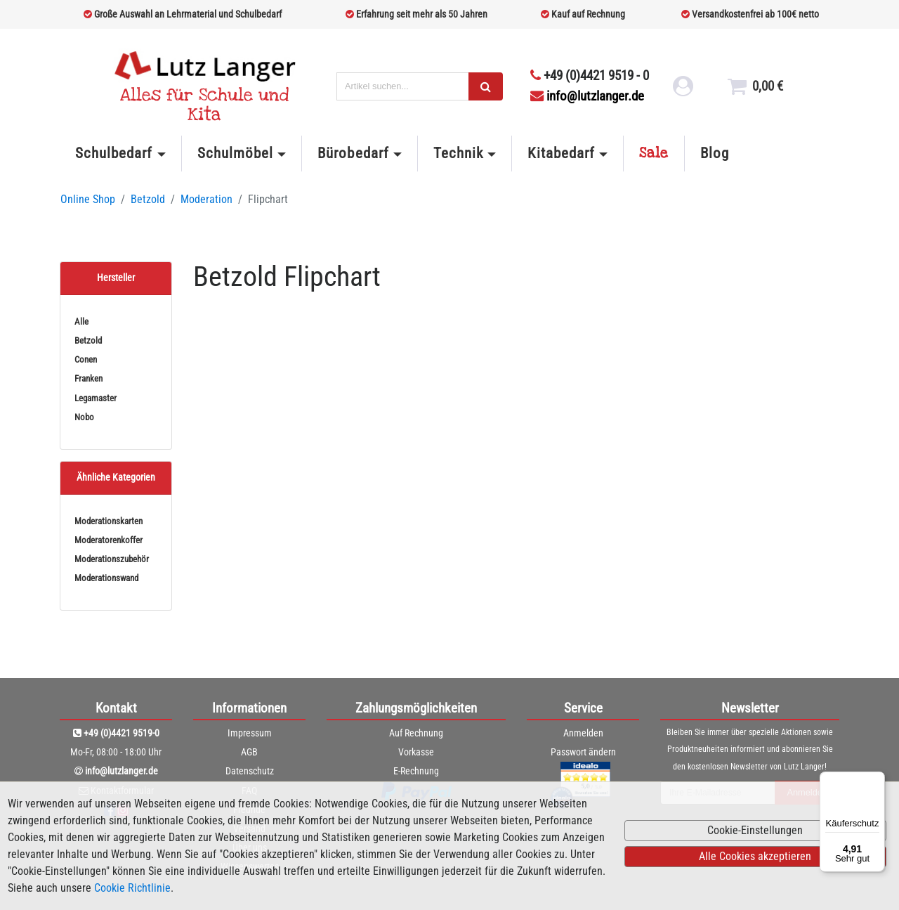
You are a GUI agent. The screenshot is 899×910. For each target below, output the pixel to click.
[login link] (680, 92)
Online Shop (87, 199)
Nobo (84, 417)
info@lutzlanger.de (587, 96)
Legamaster (95, 398)
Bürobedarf (352, 153)
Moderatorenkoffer (108, 540)
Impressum (250, 733)
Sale (654, 153)
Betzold (148, 199)
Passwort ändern (583, 752)
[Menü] (876, 780)
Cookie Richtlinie (132, 888)
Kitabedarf (560, 153)
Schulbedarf (113, 153)
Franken (88, 378)
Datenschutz (249, 770)
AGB (249, 752)
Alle (81, 321)
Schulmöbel (235, 153)
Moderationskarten (108, 521)
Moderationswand (106, 578)
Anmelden (583, 733)
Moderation (206, 199)
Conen (85, 359)
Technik (458, 153)
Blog (714, 153)
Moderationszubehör (111, 559)
